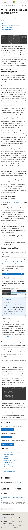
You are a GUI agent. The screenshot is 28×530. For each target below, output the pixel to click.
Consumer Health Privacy (7, 525)
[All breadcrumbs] (2, 5)
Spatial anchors (8, 469)
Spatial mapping (6, 437)
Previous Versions (13, 521)
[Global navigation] (1, 2)
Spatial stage (7, 464)
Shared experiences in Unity (11, 471)
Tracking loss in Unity (9, 467)
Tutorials (6, 456)
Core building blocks (7, 444)
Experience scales (8, 462)
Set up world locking (7, 27)
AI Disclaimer (4, 521)
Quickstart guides (8, 454)
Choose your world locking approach (10, 25)
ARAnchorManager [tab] (14, 252)
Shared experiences (7, 429)
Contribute (3, 523)
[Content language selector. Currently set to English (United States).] (8, 514)
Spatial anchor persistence (11, 460)
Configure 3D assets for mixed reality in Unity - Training (12, 498)
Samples (6, 458)
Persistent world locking (7, 29)
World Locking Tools (14, 202)
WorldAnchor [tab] (23, 252)
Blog (20, 521)
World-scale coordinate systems (9, 23)
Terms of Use (19, 525)
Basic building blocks (10, 5)
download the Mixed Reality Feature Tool (12, 262)
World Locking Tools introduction (12, 452)
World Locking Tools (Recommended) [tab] (5, 254)
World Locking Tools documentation (13, 274)
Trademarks (3, 528)
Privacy (9, 523)
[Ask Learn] (22, 5)
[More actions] (25, 5)
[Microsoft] (14, 2)
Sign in (25, 2)
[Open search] (21, 2)
